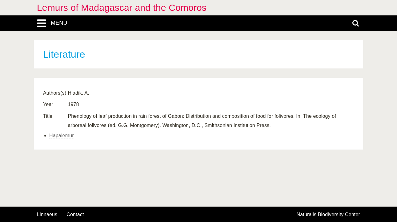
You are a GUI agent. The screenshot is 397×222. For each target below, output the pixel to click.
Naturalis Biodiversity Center (328, 214)
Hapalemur (61, 135)
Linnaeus (47, 214)
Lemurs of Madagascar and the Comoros (122, 7)
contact (75, 214)
